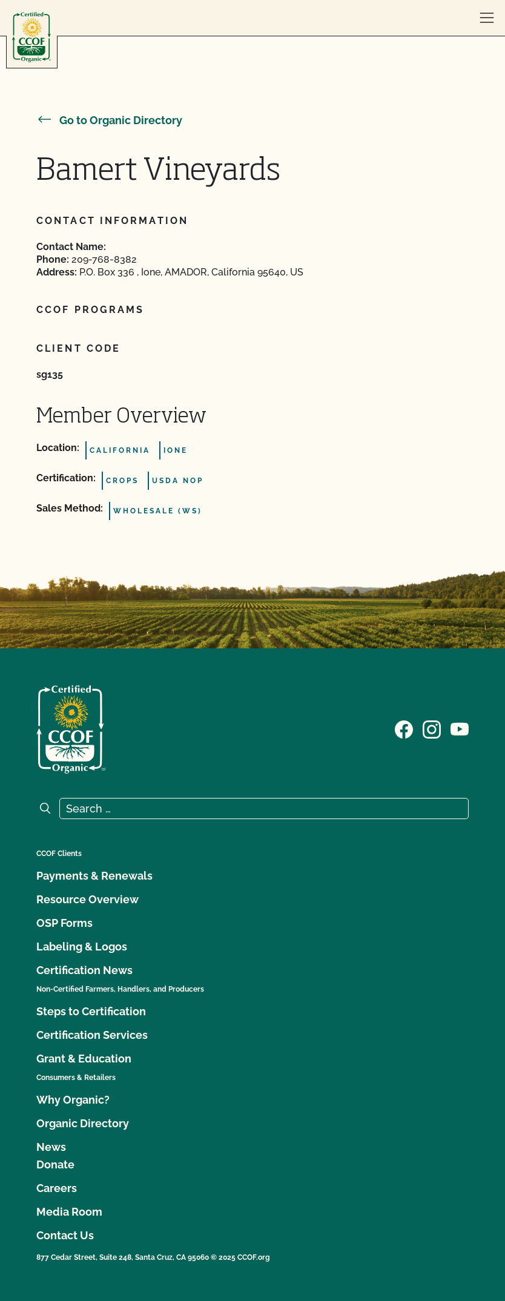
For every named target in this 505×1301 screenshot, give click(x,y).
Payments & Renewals (94, 875)
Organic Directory (82, 1123)
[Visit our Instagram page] (432, 728)
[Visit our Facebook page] (404, 728)
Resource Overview (87, 899)
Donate (55, 1164)
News (51, 1147)
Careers (56, 1188)
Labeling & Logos (81, 946)
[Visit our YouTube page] (460, 728)
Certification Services (92, 1035)
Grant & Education (83, 1058)
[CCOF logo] (31, 37)
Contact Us (65, 1235)
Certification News (84, 970)
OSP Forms (64, 923)
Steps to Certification (91, 1011)
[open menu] (487, 18)
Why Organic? (73, 1099)
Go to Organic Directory (109, 120)
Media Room (69, 1211)
